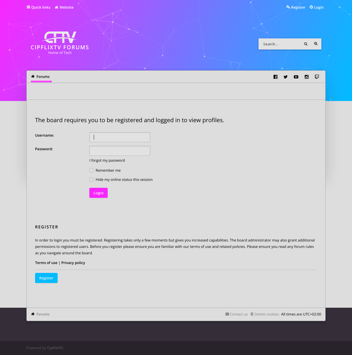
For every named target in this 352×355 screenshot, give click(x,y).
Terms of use (46, 262)
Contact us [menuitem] (239, 314)
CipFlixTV (55, 347)
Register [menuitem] (298, 7)
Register (46, 277)
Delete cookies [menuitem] (266, 314)
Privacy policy (73, 262)
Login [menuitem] (319, 7)
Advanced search (316, 44)
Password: (44, 148)
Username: (44, 135)
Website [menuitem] (63, 7)
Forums (43, 314)
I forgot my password (107, 160)
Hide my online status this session (121, 179)
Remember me (105, 170)
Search (306, 44)
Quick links (40, 7)
